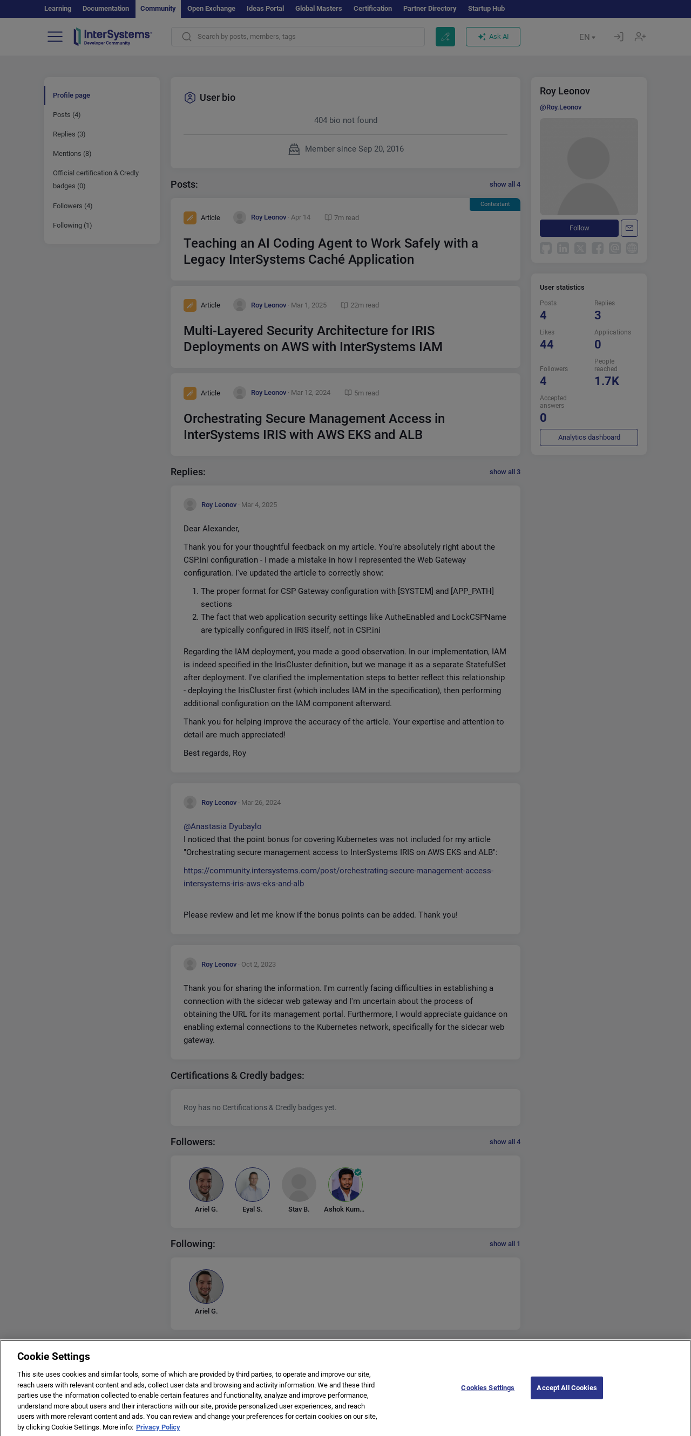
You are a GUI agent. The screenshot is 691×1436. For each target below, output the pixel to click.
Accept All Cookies (567, 1394)
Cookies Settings (487, 1394)
